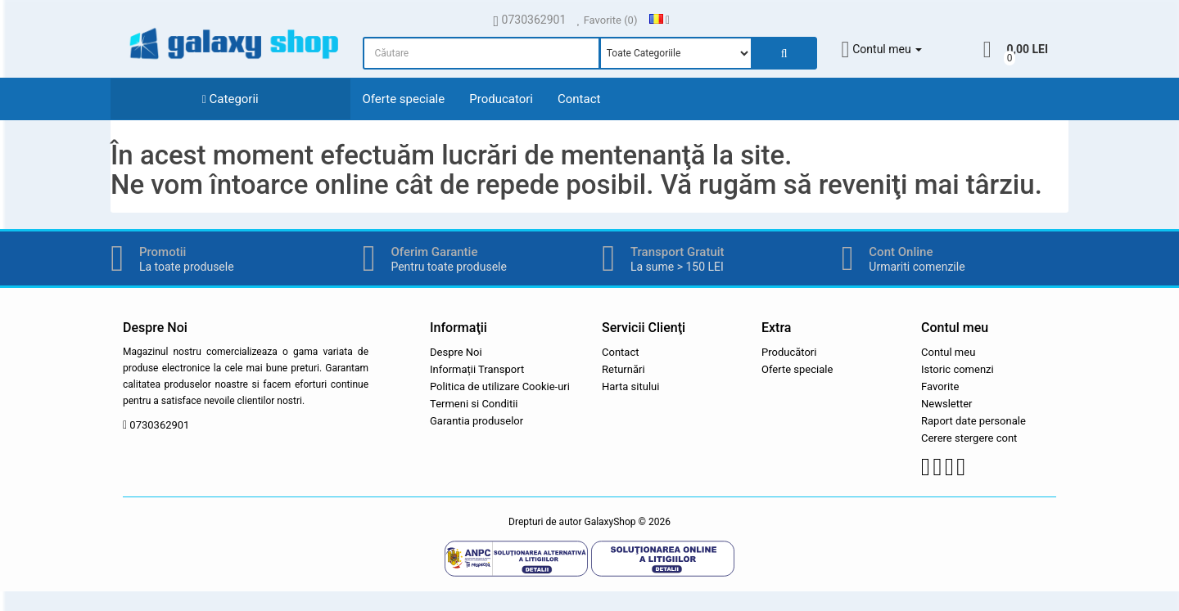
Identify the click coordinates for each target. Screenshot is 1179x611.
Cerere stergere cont (969, 438)
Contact (579, 99)
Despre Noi (456, 352)
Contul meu (948, 352)
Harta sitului (630, 386)
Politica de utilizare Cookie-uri (500, 386)
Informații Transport (477, 369)
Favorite (940, 386)
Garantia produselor (476, 421)
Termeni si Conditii (474, 404)
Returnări (623, 369)
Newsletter (947, 404)
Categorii (230, 99)
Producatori (501, 99)
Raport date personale (973, 421)
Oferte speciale (404, 99)
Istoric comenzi (957, 369)
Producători (788, 352)
